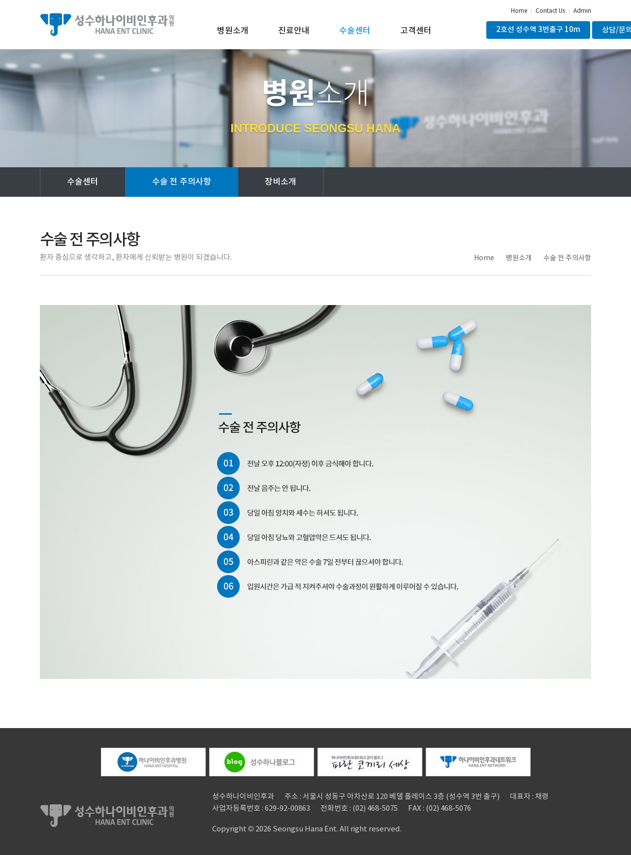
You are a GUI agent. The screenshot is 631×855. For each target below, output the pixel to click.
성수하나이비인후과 (107, 24)
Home (519, 11)
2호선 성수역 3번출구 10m (538, 30)
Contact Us (550, 11)
